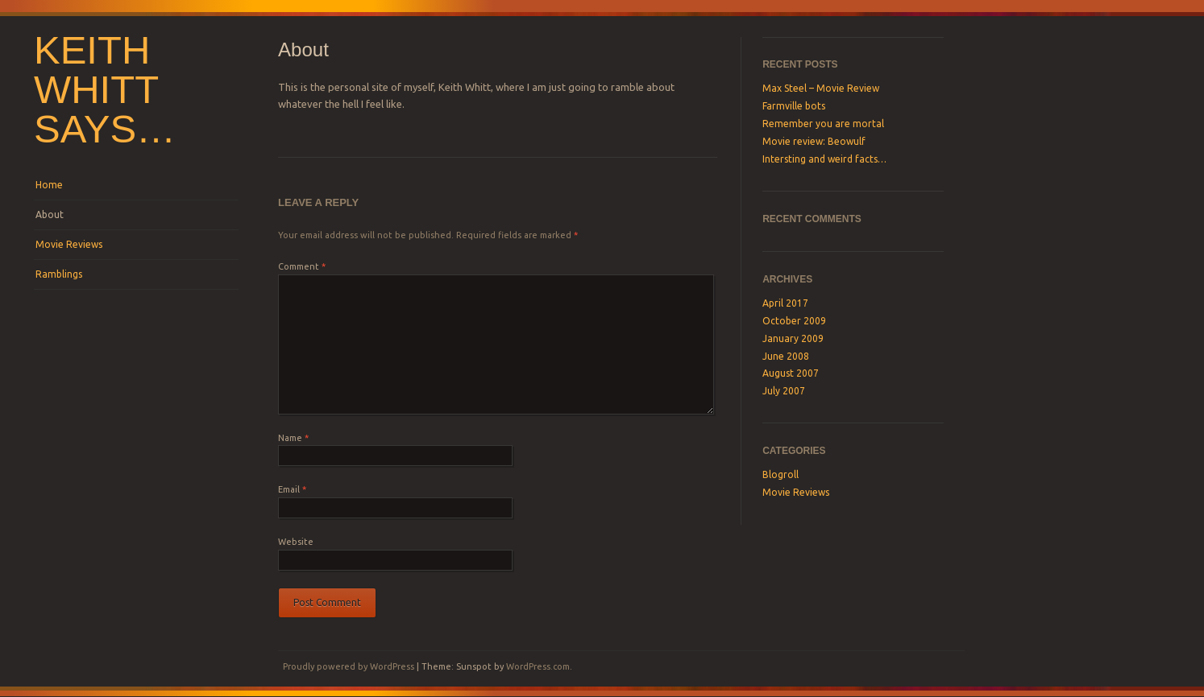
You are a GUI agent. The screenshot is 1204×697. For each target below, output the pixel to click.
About (49, 214)
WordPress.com (538, 666)
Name (293, 438)
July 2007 (783, 391)
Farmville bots (793, 106)
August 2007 (790, 373)
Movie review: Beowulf (814, 141)
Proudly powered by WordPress (348, 666)
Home (49, 184)
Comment (302, 266)
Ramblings (58, 274)
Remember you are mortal (823, 123)
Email (292, 489)
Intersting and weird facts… (824, 159)
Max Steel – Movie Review (820, 88)
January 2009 (793, 338)
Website (295, 541)
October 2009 (794, 321)
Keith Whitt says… (105, 89)
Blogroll (780, 474)
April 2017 (785, 303)
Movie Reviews (68, 244)
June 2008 (785, 356)
